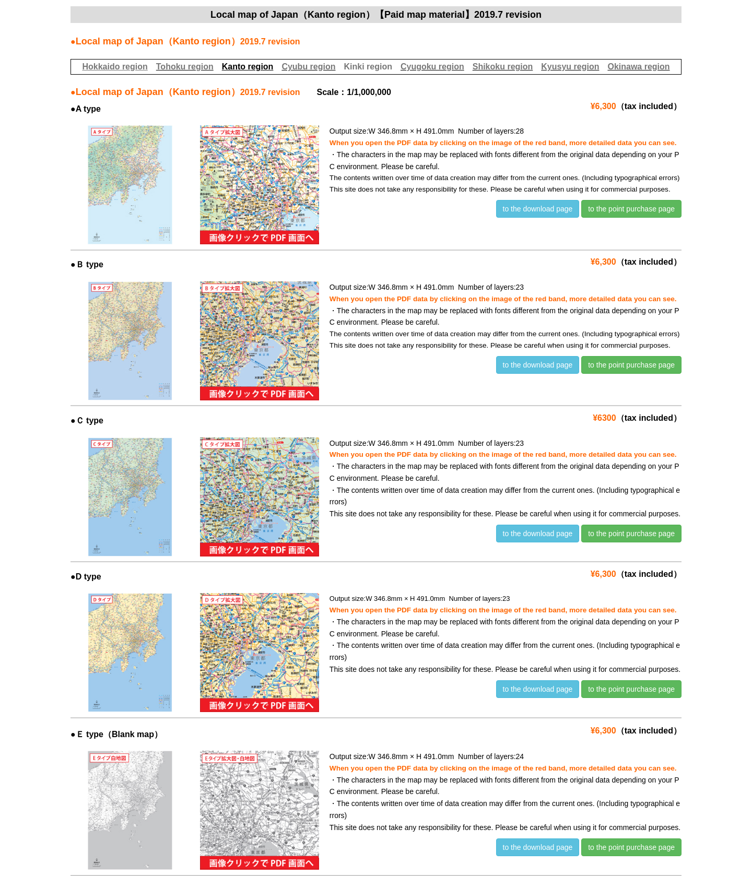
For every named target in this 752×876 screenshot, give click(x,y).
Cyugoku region (432, 66)
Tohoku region (185, 66)
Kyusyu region (570, 66)
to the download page (538, 209)
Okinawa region (638, 66)
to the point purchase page (631, 209)
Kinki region (368, 66)
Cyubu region (308, 66)
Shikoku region (503, 66)
